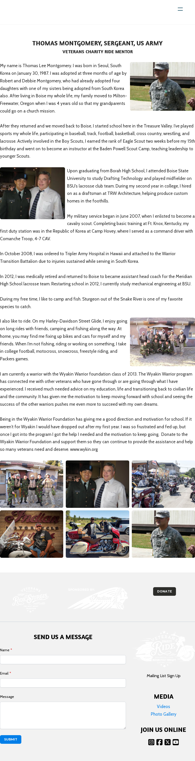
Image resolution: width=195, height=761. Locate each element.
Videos (163, 706)
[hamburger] (180, 9)
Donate (164, 591)
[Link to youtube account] (176, 742)
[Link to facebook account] (159, 742)
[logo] (26, 12)
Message (7, 696)
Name (4, 650)
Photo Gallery (163, 714)
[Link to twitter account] (168, 742)
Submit (10, 739)
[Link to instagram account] (151, 742)
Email (4, 673)
